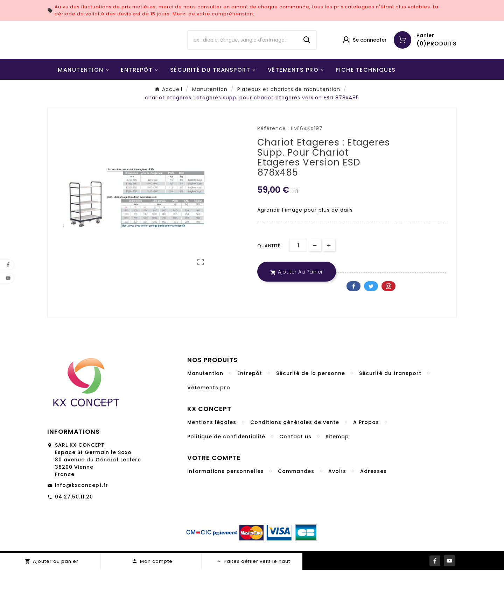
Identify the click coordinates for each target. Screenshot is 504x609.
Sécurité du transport (390, 412)
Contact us (295, 475)
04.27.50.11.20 (74, 535)
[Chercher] (243, 59)
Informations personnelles (225, 510)
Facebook (353, 325)
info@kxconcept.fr (81, 524)
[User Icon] (364, 59)
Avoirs (337, 510)
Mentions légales (211, 461)
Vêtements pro (208, 426)
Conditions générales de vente (294, 461)
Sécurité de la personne (310, 412)
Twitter (371, 325)
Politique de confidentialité (226, 475)
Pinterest (389, 325)
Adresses (373, 510)
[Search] (306, 59)
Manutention (205, 412)
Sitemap (337, 475)
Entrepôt (249, 412)
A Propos (366, 461)
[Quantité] (298, 284)
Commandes (296, 510)
